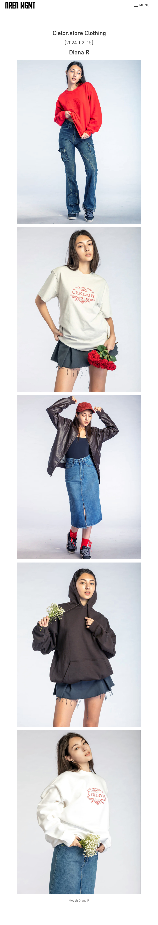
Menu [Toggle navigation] (142, 5)
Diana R (84, 900)
